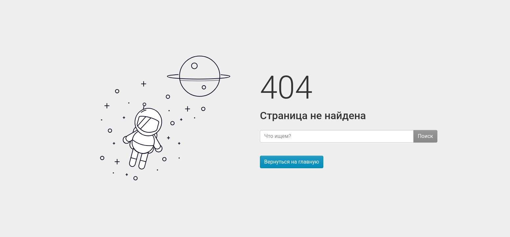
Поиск (425, 136)
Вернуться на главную (291, 162)
